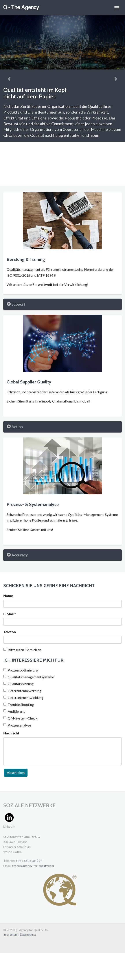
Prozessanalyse (17, 725)
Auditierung (14, 711)
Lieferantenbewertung (22, 691)
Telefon (9, 632)
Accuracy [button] (17, 554)
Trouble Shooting (18, 704)
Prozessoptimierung (20, 670)
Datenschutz (28, 934)
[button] (9, 78)
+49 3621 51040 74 (29, 860)
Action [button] (15, 426)
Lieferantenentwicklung (23, 697)
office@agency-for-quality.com (33, 865)
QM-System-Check (20, 718)
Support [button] (16, 304)
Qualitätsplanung (18, 684)
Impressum (10, 934)
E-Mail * (9, 614)
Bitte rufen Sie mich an (22, 650)
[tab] (62, 304)
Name (8, 595)
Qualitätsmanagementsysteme (28, 677)
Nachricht (11, 733)
